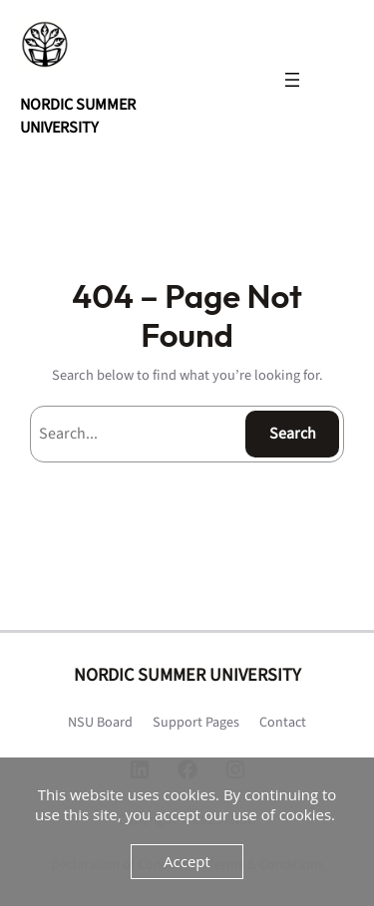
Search (292, 434)
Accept (187, 861)
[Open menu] (292, 80)
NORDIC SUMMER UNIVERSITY (78, 116)
